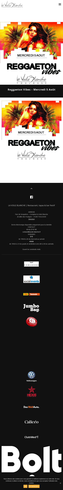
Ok (25, 486)
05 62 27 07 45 (31, 229)
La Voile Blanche (12, 4)
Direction (31, 219)
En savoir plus (33, 486)
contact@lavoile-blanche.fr (32, 232)
